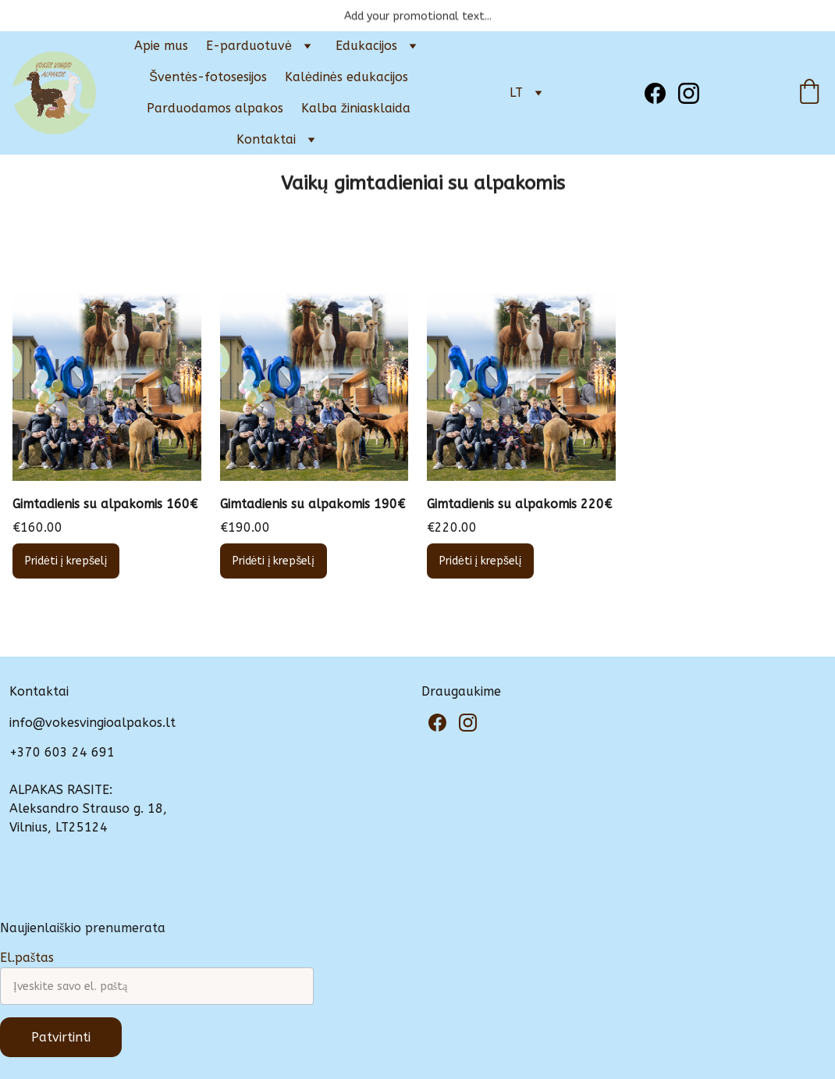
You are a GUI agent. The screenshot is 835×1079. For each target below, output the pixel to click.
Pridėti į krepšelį (66, 561)
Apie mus (161, 45)
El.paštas (27, 957)
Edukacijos (366, 45)
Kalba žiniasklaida (355, 108)
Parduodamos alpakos (215, 108)
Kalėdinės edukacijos (346, 76)
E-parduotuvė (249, 45)
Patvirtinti (61, 1037)
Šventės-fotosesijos (208, 76)
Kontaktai (266, 139)
